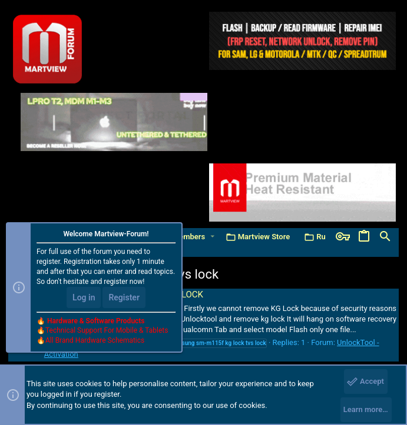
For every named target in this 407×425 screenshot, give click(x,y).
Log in (83, 297)
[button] (212, 236)
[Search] (385, 237)
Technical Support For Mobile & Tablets (106, 330)
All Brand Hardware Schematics (94, 340)
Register (124, 297)
